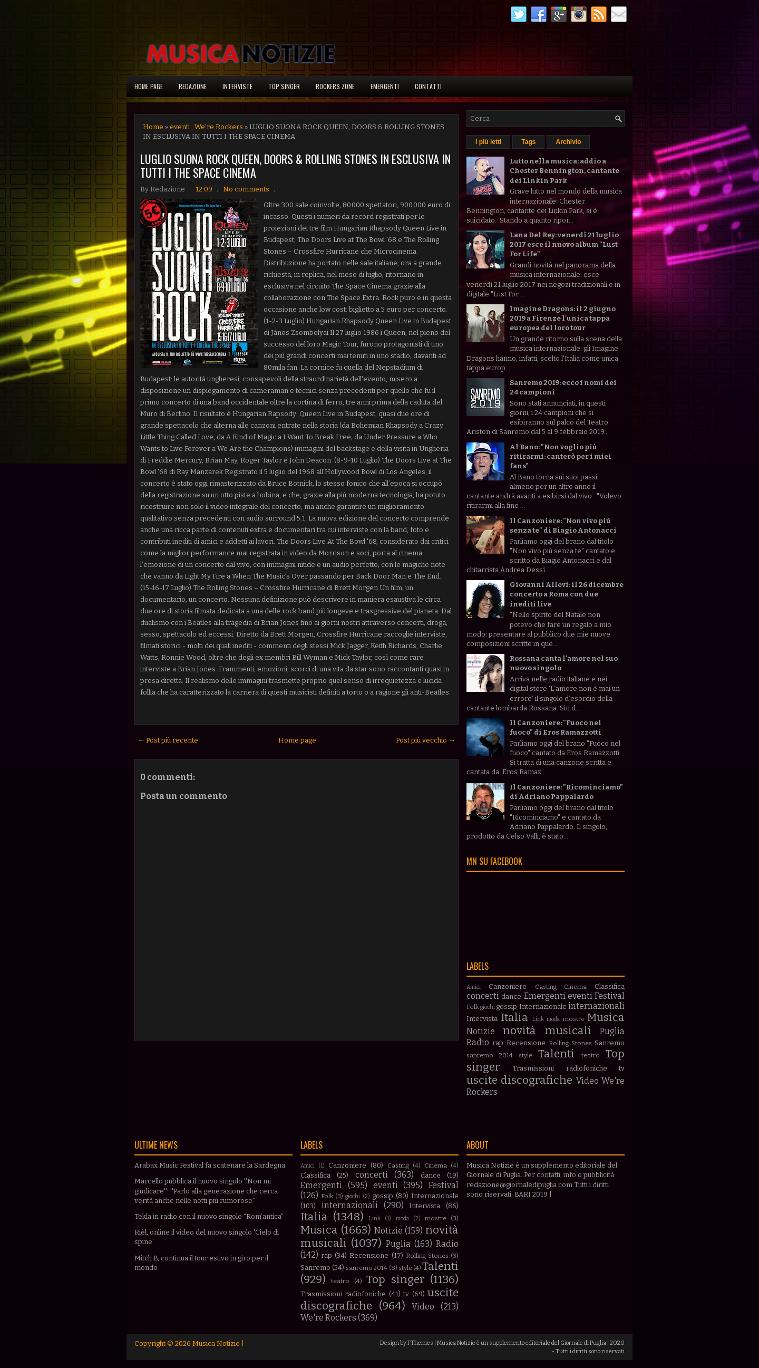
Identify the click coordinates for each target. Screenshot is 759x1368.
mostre (574, 1019)
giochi (487, 1007)
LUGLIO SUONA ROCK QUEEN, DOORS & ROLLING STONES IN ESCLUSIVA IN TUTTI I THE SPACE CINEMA (295, 165)
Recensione (526, 1043)
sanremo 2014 (489, 1055)
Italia (514, 1017)
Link (538, 1019)
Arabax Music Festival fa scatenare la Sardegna (209, 1165)
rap (497, 1043)
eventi (180, 127)
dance (511, 996)
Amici (473, 987)
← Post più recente (168, 740)
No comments (246, 189)
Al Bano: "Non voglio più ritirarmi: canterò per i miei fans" (560, 456)
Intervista (482, 1019)
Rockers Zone (335, 86)
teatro (590, 1055)
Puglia (612, 1031)
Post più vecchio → (425, 740)
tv (622, 1068)
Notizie (480, 1031)
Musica (606, 1017)
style (525, 1055)
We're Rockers (218, 127)
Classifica (610, 986)
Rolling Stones (570, 1043)
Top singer (284, 86)
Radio (477, 1042)
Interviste (237, 86)
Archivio (568, 142)
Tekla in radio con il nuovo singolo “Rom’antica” (209, 1216)
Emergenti (385, 86)
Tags (528, 142)
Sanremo (610, 1043)
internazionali (596, 1006)
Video (587, 1081)
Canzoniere (508, 986)
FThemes (420, 1343)
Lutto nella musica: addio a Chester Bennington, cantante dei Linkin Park (564, 170)
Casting (546, 986)
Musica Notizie (216, 1343)
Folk (472, 1006)
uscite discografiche (519, 1080)
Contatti (428, 86)
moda (553, 1019)
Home (153, 127)
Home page (148, 86)
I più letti (488, 142)
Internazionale (543, 1006)
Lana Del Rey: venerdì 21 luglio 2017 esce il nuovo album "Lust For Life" (564, 244)
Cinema (575, 986)
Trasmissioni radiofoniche (559, 1068)
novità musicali (547, 1030)
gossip (506, 1006)
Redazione (193, 86)
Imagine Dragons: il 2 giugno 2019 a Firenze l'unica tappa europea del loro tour (563, 318)
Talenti (556, 1054)
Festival (610, 996)
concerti (482, 996)
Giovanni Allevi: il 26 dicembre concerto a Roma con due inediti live (567, 594)
